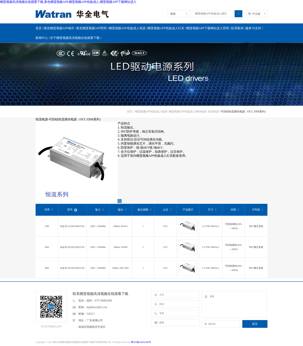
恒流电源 (213, 111)
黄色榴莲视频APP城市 (59, 28)
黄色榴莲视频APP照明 (91, 28)
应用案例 (237, 28)
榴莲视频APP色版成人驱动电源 (187, 111)
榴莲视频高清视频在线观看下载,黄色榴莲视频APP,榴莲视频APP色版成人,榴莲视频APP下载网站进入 (68, 1)
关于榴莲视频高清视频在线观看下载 (75, 37)
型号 (72, 210)
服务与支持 (253, 28)
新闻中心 (42, 37)
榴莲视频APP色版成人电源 (127, 28)
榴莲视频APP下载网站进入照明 (207, 28)
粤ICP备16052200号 (141, 342)
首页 (39, 28)
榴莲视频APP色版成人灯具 (165, 28)
